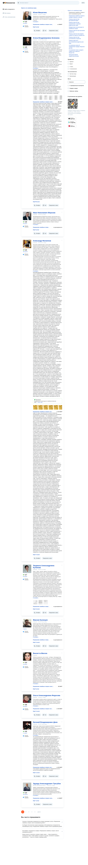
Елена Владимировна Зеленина (46, 38)
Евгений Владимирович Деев (45, 722)
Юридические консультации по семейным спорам (76, 28)
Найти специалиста (8, 9)
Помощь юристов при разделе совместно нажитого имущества (76, 34)
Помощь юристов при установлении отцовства (75, 38)
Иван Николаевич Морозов (44, 213)
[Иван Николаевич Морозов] (27, 216)
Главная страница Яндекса (3, 3)
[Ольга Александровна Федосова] (27, 698)
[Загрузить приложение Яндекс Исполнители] (76, 104)
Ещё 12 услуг (36, 609)
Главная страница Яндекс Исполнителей (9, 3)
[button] (37, 30)
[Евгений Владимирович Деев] (27, 725)
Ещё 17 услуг (36, 554)
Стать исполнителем (9, 17)
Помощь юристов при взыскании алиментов (77, 31)
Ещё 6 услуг (36, 27)
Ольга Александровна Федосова (46, 695)
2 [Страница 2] (25, 811)
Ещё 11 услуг (36, 642)
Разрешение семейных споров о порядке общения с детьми (77, 16)
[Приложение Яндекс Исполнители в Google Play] (72, 122)
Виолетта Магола (40, 653)
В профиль (35, 21)
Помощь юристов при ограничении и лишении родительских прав (75, 24)
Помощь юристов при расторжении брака (74, 19)
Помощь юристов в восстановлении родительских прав (76, 42)
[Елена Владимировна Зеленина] (27, 41)
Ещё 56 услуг (36, 201)
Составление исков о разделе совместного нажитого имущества (76, 51)
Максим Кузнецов (40, 620)
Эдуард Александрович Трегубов (47, 784)
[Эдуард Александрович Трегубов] (27, 787)
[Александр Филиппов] (27, 244)
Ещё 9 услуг (36, 229)
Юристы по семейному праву (75, 10)
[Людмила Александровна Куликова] (27, 569)
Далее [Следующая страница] (39, 811)
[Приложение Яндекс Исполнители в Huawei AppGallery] (72, 126)
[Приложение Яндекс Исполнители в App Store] (72, 118)
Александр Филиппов (42, 241)
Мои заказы (7, 13)
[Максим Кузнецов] (27, 623)
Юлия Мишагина (40, 12)
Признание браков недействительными (74, 55)
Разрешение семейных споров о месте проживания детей (43, 24)
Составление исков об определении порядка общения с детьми (77, 47)
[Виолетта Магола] (27, 656)
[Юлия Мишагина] (27, 16)
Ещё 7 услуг (36, 800)
